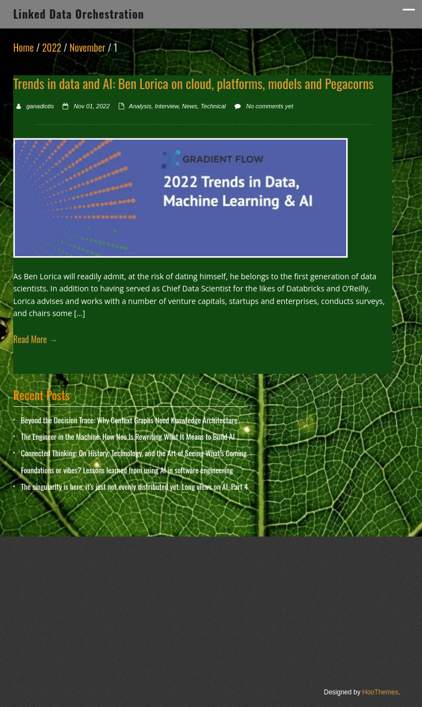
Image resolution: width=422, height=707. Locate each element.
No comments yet (269, 106)
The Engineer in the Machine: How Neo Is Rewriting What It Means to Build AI (128, 436)
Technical (213, 106)
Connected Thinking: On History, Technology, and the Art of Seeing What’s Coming (134, 453)
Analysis (140, 106)
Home (23, 47)
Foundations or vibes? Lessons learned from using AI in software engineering (127, 470)
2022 (51, 47)
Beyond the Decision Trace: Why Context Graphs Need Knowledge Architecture (129, 420)
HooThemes (380, 692)
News (189, 106)
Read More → (35, 339)
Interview (167, 106)
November (88, 47)
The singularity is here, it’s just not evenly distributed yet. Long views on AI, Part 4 (134, 486)
